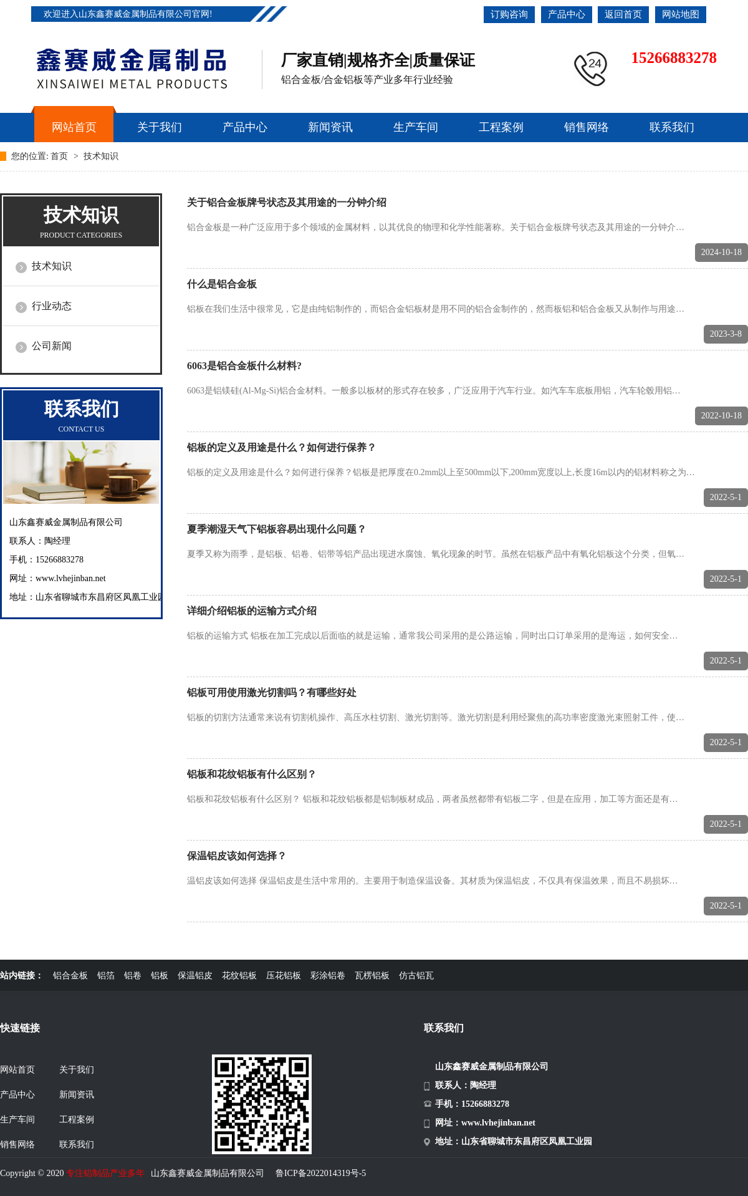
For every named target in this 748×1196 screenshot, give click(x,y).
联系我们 (76, 1144)
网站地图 (680, 14)
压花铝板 (283, 975)
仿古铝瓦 (416, 975)
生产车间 (17, 1119)
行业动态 (52, 306)
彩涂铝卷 (327, 975)
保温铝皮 (195, 975)
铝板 (159, 975)
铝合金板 (70, 975)
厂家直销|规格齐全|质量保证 (378, 60)
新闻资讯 (76, 1094)
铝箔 (106, 975)
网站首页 (17, 1069)
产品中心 (566, 14)
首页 (60, 156)
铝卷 (132, 975)
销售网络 (17, 1144)
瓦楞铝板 (372, 975)
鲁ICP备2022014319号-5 (321, 1173)
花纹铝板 (239, 975)
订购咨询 (509, 14)
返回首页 (623, 14)
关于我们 (76, 1069)
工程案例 (76, 1119)
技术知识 (101, 156)
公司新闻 (52, 345)
